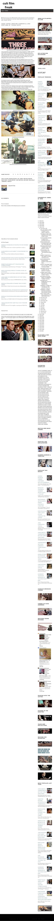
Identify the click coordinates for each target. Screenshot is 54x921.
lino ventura (25, 19)
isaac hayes (14, 19)
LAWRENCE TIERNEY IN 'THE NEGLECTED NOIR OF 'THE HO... (45, 287)
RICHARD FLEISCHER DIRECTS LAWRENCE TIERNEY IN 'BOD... (45, 277)
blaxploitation (31, 17)
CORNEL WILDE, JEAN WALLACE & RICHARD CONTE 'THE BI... (46, 274)
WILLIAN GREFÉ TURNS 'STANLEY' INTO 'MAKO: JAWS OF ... (45, 231)
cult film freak (8, 5)
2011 (40, 329)
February (42, 311)
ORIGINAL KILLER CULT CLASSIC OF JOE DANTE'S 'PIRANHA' (45, 270)
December (43, 228)
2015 (40, 323)
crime (4, 19)
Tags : (2, 178)
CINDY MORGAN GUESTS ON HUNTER (42, 95)
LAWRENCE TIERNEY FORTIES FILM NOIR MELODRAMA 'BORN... (46, 291)
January (42, 312)
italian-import (19, 19)
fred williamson (9, 19)
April (41, 308)
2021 (40, 314)
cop (2, 19)
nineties (45, 749)
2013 (40, 326)
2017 (40, 320)
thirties (43, 752)
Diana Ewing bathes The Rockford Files (44, 661)
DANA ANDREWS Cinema (45, 681)
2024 (40, 224)
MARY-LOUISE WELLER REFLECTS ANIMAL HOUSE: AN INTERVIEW (42, 846)
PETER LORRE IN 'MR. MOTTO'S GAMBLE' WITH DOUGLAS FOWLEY (42, 142)
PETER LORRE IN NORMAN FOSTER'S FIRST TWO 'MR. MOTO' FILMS (42, 130)
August (42, 302)
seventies (5, 20)
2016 (40, 321)
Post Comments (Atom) (12, 238)
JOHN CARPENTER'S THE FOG (41, 524)
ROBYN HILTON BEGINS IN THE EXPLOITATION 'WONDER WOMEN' (41, 824)
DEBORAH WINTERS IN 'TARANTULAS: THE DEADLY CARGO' (45, 247)
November (42, 297)
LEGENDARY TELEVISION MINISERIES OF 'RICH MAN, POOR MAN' (42, 577)
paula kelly (32, 180)
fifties (39, 749)
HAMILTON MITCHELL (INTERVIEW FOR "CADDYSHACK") (14, 290)
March (41, 309)
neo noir (29, 19)
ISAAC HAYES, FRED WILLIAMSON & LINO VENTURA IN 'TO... (45, 295)
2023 (40, 225)
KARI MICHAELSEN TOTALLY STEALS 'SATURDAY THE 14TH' (15, 257)
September (42, 300)
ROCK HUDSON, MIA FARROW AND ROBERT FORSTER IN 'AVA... (45, 261)
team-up (9, 20)
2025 (40, 222)
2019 (40, 317)
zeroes (39, 752)
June (41, 305)
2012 (40, 327)
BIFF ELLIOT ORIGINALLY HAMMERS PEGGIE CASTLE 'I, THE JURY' (41, 491)
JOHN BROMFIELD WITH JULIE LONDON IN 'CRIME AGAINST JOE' (42, 546)
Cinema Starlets (42, 647)
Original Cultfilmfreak (44, 668)
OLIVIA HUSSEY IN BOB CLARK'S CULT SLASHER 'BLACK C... (45, 239)
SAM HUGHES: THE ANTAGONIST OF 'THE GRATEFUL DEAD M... (46, 251)
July (41, 303)
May (41, 306)
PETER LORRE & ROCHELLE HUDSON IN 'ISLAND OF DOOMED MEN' (16, 314)
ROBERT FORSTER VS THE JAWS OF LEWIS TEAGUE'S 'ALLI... (45, 256)
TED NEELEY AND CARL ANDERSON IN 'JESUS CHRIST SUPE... (45, 235)
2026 (40, 221)
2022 (40, 227)
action (27, 17)
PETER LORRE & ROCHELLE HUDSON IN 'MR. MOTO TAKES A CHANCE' (41, 106)
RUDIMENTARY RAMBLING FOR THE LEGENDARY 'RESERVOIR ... (45, 282)
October (42, 299)
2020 (40, 315)
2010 (40, 330)
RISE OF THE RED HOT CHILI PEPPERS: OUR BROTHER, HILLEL (45, 672)
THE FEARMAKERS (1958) (48, 684)
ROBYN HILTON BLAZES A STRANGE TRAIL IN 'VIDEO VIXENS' (42, 812)
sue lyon (47, 752)
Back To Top (38, 919)
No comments (22, 17)
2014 (40, 324)
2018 (40, 318)
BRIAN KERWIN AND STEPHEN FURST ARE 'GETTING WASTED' (45, 243)
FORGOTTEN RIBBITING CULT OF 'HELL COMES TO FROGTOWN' (46, 266)
